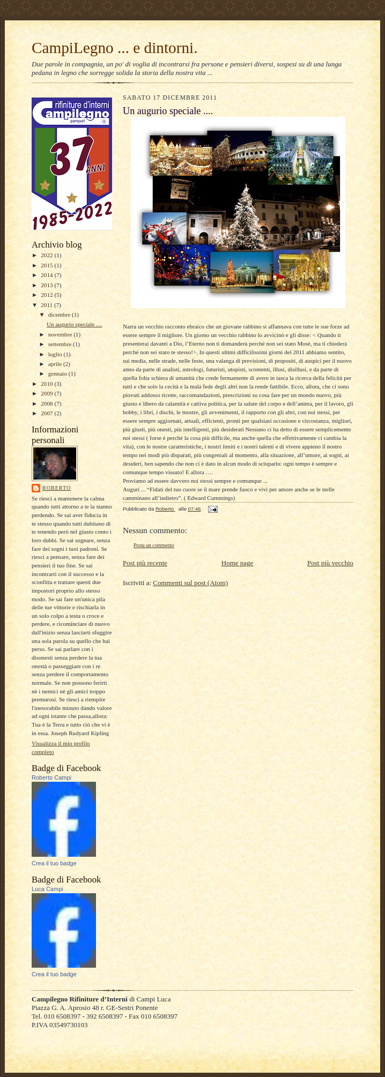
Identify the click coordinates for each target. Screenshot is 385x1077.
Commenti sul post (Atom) (190, 583)
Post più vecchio (330, 563)
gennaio (58, 373)
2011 (47, 305)
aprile (55, 364)
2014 (47, 275)
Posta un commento (154, 545)
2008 (47, 403)
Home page (237, 563)
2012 (47, 294)
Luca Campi (47, 889)
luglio (56, 354)
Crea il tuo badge (54, 863)
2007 (47, 413)
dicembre (60, 314)
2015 (47, 265)
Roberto (56, 488)
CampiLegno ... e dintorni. (115, 47)
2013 (47, 285)
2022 (47, 255)
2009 (47, 393)
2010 (47, 383)
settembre (60, 344)
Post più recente (145, 563)
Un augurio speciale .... (74, 324)
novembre (60, 334)
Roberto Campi (51, 777)
